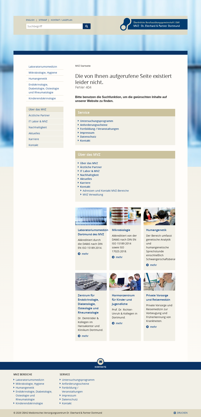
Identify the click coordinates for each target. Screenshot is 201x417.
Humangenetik (156, 230)
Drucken (181, 412)
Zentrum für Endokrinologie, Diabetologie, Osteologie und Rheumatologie (88, 303)
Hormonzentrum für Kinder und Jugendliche (123, 299)
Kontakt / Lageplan (61, 19)
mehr (85, 253)
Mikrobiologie (121, 230)
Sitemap (43, 19)
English (30, 19)
